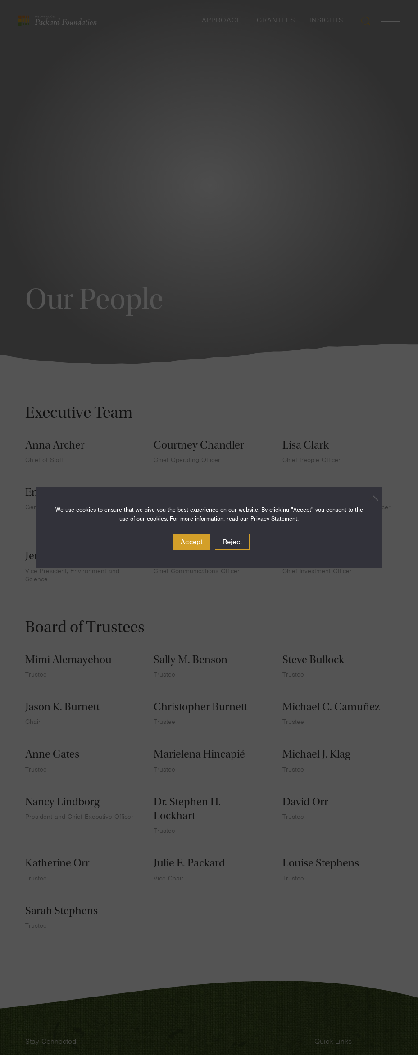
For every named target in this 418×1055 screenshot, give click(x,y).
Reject (232, 542)
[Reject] (370, 498)
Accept (192, 542)
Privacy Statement (273, 518)
